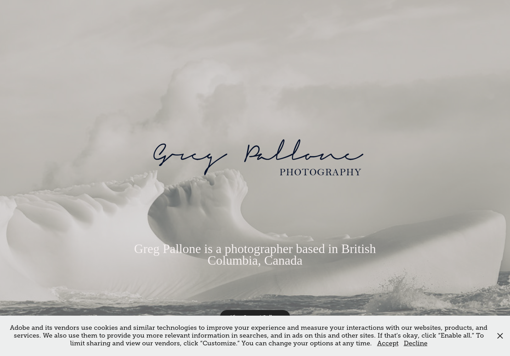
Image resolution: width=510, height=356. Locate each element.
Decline (415, 343)
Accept (387, 343)
